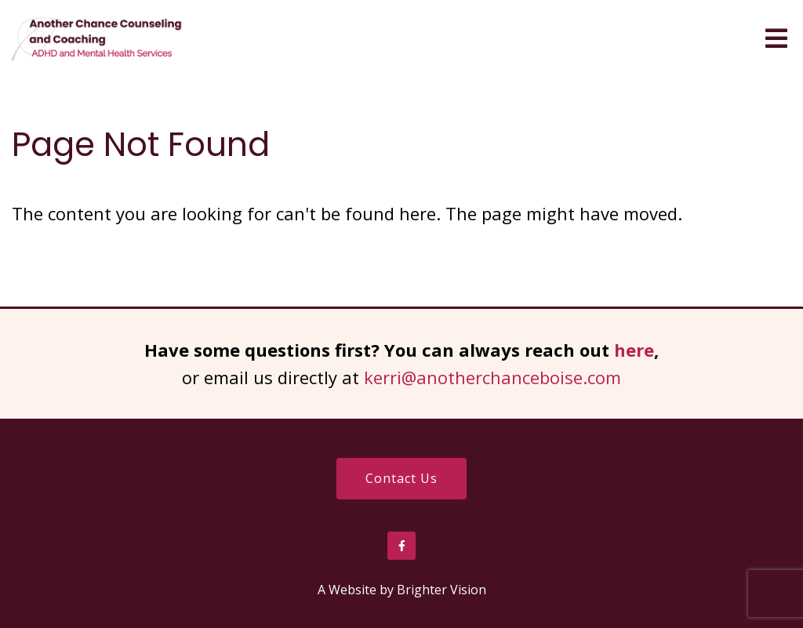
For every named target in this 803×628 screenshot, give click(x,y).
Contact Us (401, 478)
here (634, 349)
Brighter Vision (441, 589)
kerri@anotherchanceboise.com (492, 377)
